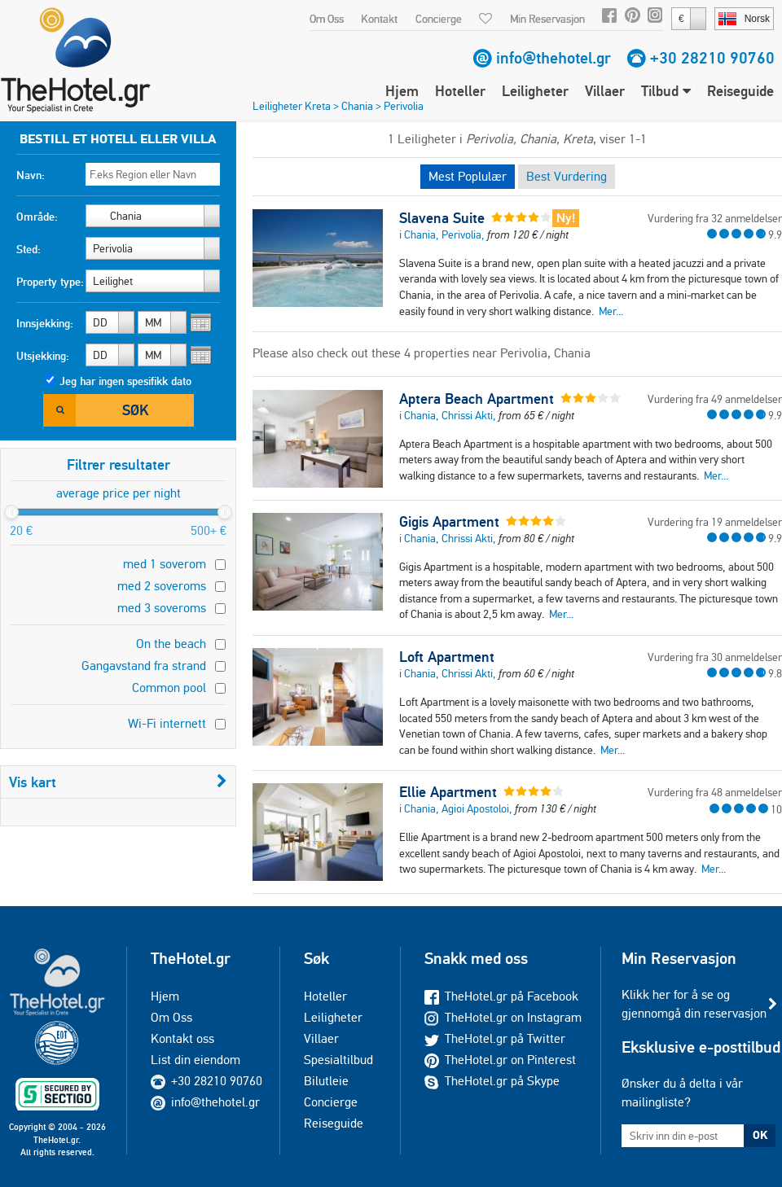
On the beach (171, 643)
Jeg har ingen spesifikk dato (125, 381)
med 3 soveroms (161, 607)
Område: (37, 216)
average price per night (118, 493)
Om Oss (327, 18)
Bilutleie (326, 1080)
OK (760, 1135)
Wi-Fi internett (167, 723)
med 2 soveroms (161, 586)
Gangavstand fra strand (143, 665)
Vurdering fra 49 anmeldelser (715, 399)
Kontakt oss (182, 1038)
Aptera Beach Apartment (476, 399)
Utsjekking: (42, 355)
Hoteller (460, 90)
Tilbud (666, 90)
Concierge (438, 18)
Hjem (402, 90)
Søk (135, 410)
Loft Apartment (446, 657)
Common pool (169, 687)
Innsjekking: (44, 323)
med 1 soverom (164, 564)
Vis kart (118, 782)
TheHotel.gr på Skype (492, 1080)
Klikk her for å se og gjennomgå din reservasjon (694, 1003)
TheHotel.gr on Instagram (503, 1017)
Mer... (611, 311)
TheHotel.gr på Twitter (494, 1038)
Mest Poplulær (467, 176)
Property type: (50, 281)
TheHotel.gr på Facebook (501, 996)
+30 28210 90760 (712, 57)
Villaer (605, 90)
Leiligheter (535, 90)
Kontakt (379, 18)
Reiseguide (740, 90)
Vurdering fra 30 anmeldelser (715, 657)
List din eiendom (195, 1059)
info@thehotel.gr (553, 57)
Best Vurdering (566, 176)
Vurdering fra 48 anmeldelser (715, 792)
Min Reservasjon (547, 18)
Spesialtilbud (338, 1059)
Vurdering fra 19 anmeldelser (715, 522)
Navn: (30, 175)
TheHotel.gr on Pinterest (500, 1059)
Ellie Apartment (448, 792)
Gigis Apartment (449, 522)
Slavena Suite (442, 218)
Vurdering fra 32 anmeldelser (715, 218)
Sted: (28, 249)
